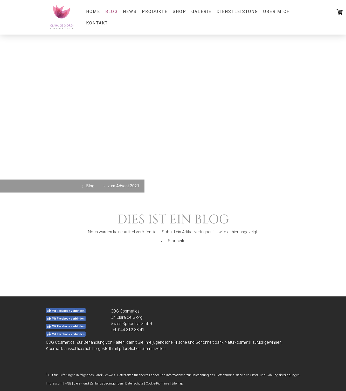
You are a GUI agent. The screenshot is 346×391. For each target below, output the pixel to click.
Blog (111, 11)
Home (93, 11)
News (130, 11)
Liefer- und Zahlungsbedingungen (275, 375)
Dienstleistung (237, 11)
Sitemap (177, 383)
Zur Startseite (173, 240)
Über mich (276, 11)
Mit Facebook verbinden (66, 311)
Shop (179, 11)
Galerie (201, 11)
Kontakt (97, 23)
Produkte (155, 11)
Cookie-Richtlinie (157, 383)
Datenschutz (134, 383)
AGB (68, 383)
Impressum (54, 383)
